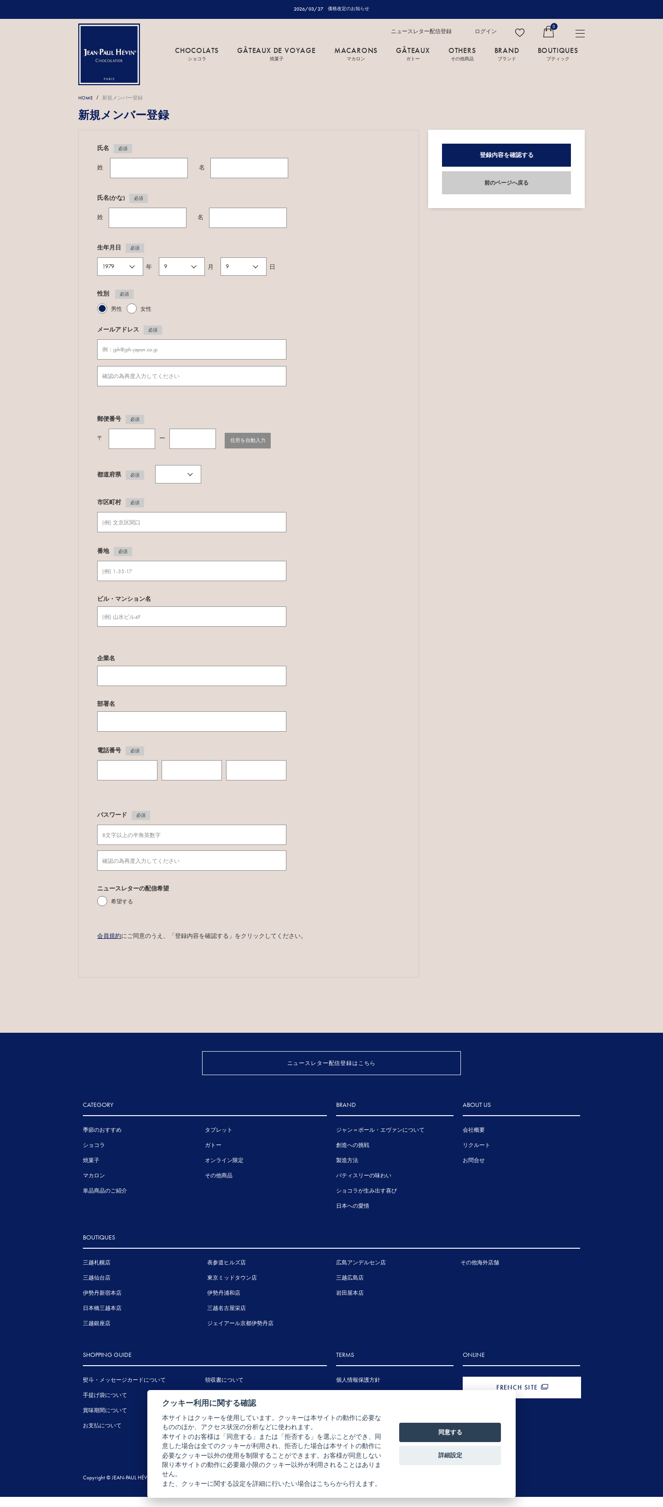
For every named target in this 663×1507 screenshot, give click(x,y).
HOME (86, 98)
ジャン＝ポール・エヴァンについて (380, 1142)
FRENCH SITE (517, 1399)
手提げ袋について (105, 1407)
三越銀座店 (96, 1335)
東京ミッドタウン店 (232, 1289)
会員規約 (109, 936)
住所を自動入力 (255, 439)
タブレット (219, 1142)
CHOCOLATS (197, 54)
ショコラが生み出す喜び (366, 1202)
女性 (145, 309)
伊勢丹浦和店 (223, 1305)
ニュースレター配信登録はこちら (332, 1061)
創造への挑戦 (352, 1157)
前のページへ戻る (506, 183)
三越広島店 (350, 1289)
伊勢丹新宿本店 (102, 1305)
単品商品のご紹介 (105, 1202)
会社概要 (474, 1142)
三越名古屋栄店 (226, 1320)
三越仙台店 (96, 1289)
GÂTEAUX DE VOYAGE (276, 54)
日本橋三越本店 (102, 1320)
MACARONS (356, 54)
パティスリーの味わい (363, 1187)
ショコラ (94, 1157)
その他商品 (219, 1187)
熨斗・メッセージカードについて (124, 1392)
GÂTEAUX (413, 54)
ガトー (213, 1157)
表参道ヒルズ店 (226, 1274)
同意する (450, 1432)
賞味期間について (105, 1422)
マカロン (94, 1187)
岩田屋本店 (350, 1305)
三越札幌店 (96, 1274)
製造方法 (347, 1172)
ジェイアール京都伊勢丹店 (240, 1335)
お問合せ (474, 1172)
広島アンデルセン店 (361, 1274)
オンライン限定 (224, 1172)
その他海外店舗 (479, 1274)
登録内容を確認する (507, 155)
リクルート (476, 1157)
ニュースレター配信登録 (421, 32)
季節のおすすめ (102, 1142)
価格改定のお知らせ (349, 9)
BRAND (506, 54)
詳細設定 (450, 1455)
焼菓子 (91, 1172)
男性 (116, 309)
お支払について (102, 1437)
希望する (122, 902)
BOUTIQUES (558, 54)
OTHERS (462, 54)
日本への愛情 (352, 1218)
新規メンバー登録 (128, 98)
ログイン (486, 32)
